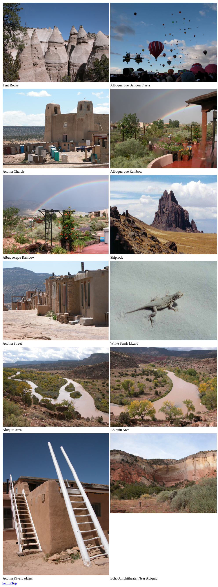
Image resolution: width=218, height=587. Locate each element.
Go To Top (9, 583)
